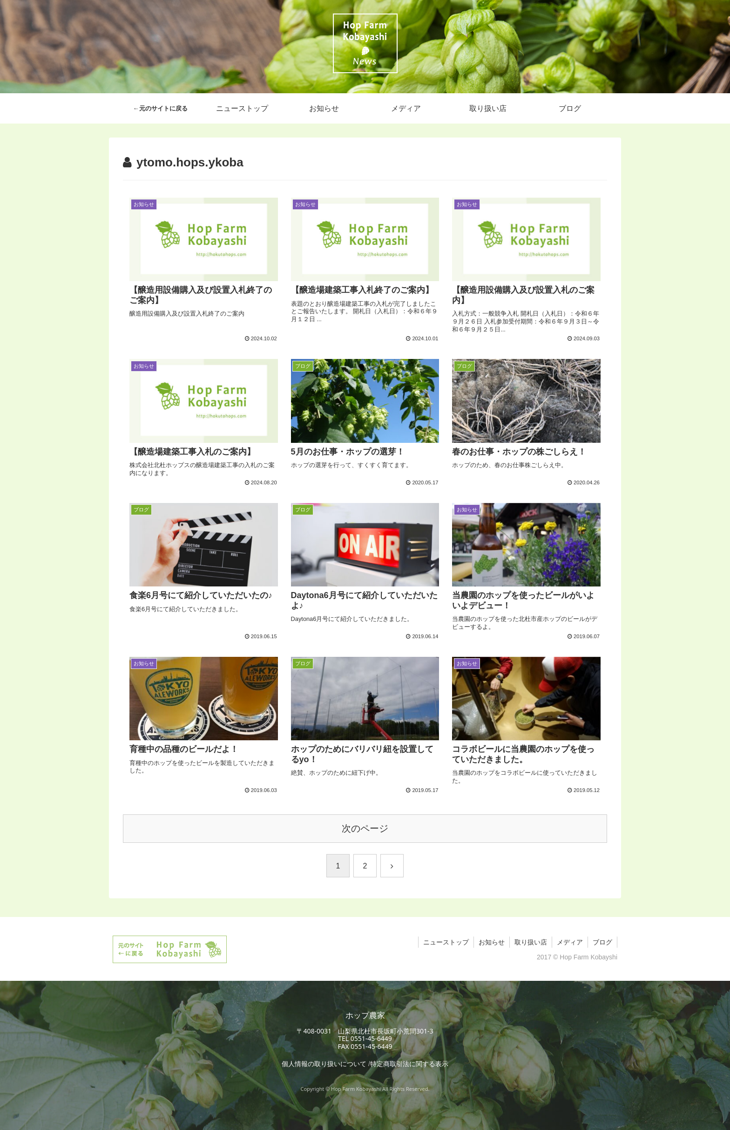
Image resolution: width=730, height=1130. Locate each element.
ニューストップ (446, 942)
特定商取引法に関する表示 (409, 1064)
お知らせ (492, 942)
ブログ (602, 942)
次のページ (365, 828)
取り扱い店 (530, 942)
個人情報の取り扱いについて (324, 1064)
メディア (570, 942)
